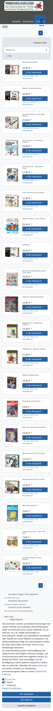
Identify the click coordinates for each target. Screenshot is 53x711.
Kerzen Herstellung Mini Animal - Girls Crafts (34, 271)
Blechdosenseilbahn (30, 62)
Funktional (11, 685)
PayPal (10, 682)
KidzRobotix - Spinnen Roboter (34, 349)
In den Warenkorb (36, 72)
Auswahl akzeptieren (26, 705)
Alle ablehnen (26, 700)
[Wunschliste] (28, 19)
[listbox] (12, 121)
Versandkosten (27, 78)
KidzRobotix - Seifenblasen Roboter (32, 324)
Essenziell (11, 679)
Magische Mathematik (30, 375)
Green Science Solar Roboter (33, 192)
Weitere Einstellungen (11, 688)
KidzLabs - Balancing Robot (32, 297)
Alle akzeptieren (27, 694)
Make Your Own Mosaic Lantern (34, 427)
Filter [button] (8, 56)
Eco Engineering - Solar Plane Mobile (33, 115)
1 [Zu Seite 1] (40, 33)
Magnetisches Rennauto (31, 401)
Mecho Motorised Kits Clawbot (33, 453)
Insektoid (25, 245)
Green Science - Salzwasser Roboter (32, 141)
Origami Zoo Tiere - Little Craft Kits (33, 532)
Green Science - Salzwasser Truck (32, 167)
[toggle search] (6, 19)
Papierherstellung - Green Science (32, 558)
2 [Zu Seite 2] (45, 33)
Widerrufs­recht (16, 620)
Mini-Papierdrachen (29, 505)
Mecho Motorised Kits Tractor (33, 479)
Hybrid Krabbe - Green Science (34, 218)
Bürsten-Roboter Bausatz (31, 88)
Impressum (42, 665)
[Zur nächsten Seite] (49, 33)
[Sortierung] (26, 50)
